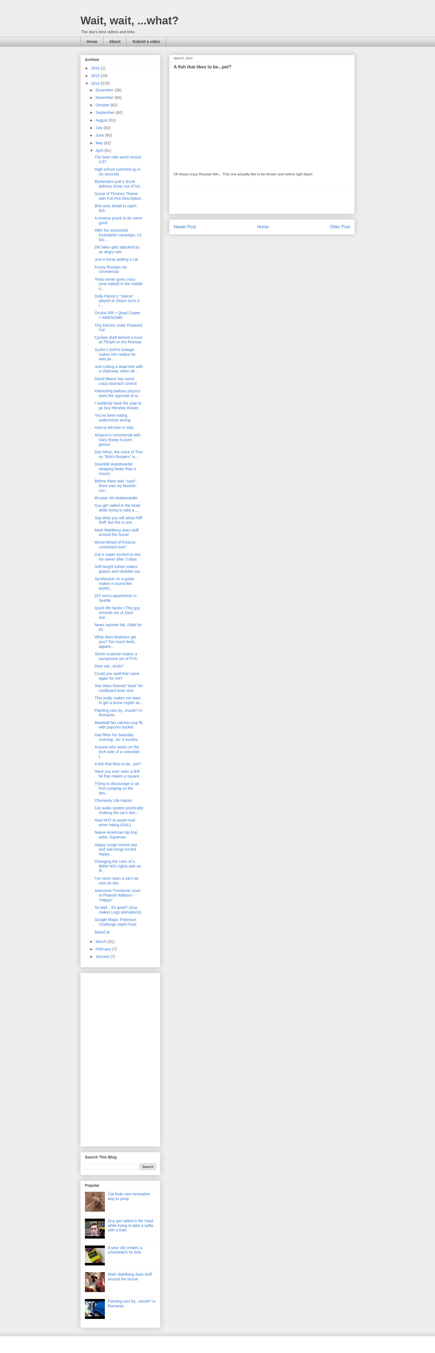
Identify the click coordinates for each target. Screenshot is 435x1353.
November (104, 97)
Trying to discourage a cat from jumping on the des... (117, 788)
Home (92, 41)
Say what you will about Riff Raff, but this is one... (118, 520)
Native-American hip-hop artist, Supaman (116, 834)
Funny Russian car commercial (111, 269)
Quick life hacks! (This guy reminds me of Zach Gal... (117, 613)
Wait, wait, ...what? (129, 20)
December (104, 90)
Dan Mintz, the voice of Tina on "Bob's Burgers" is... (119, 454)
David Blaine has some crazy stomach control (115, 381)
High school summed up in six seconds (117, 171)
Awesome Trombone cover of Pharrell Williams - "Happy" (118, 895)
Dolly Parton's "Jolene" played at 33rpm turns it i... (117, 301)
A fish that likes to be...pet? (118, 764)
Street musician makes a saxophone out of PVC (116, 656)
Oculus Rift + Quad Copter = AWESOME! (117, 315)
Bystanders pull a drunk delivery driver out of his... (119, 183)
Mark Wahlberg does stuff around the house (117, 532)
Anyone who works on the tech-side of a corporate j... (117, 752)
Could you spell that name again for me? (117, 676)
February (103, 949)
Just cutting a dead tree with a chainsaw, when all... (119, 369)
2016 (96, 68)
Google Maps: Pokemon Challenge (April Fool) (115, 922)
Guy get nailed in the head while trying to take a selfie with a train (130, 1225)
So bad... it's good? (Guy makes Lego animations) (118, 909)
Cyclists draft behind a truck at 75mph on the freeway (118, 339)
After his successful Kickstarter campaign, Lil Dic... (118, 235)
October (102, 105)
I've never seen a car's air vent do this (117, 880)
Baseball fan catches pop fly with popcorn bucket (119, 725)
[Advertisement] (262, 201)
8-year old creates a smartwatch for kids (125, 1250)
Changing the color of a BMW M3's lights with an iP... (118, 866)
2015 (96, 75)
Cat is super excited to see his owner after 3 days (117, 556)
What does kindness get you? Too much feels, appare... (115, 642)
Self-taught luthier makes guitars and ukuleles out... (119, 569)
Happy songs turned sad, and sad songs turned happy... (116, 849)
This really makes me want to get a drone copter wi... (119, 700)
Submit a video (146, 41)
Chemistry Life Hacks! (113, 800)
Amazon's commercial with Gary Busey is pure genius (117, 440)
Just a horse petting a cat (116, 259)
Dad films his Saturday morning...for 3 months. (117, 737)
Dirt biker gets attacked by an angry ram (117, 249)
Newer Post (185, 226)
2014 (96, 83)
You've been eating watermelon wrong (112, 417)
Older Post (340, 226)
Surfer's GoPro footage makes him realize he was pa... (115, 354)
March (101, 941)
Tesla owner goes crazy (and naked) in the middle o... (119, 284)
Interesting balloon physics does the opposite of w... (118, 393)
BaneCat (102, 932)
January (102, 956)
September (105, 112)
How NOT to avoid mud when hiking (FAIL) (115, 822)
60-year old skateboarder (116, 498)
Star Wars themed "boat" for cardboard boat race (119, 688)
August (101, 120)
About (114, 41)
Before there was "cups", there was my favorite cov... (116, 486)
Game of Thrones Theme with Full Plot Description (118, 196)
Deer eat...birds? (109, 666)
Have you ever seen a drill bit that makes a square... (118, 773)
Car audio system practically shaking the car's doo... (119, 810)
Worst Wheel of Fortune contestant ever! (115, 544)
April (99, 150)
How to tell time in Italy (114, 427)
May (99, 143)
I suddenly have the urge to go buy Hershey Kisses (118, 405)
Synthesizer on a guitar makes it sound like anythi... (114, 583)
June (100, 135)
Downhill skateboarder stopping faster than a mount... (115, 469)
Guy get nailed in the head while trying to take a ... (117, 507)
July (99, 128)
